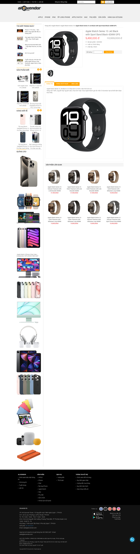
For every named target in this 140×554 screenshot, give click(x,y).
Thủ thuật (60, 480)
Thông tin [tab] (49, 84)
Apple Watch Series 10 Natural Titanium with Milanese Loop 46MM (94, 219)
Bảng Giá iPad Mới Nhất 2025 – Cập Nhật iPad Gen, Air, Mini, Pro (33, 46)
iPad (54, 17)
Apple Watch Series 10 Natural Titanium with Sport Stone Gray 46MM (113, 219)
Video (19, 2)
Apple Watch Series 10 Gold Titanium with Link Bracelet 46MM (94, 189)
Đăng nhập (64, 2)
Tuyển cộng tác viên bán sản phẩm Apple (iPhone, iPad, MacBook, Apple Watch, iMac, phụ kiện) (33, 62)
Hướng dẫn (60, 477)
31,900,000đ (54, 193)
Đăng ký (57, 2)
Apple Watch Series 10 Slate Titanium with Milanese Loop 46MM (74, 219)
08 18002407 (29, 526)
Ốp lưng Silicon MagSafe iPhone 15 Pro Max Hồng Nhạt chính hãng (23, 129)
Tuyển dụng (22, 485)
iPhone (47, 17)
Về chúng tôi (22, 482)
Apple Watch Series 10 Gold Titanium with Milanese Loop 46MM (54, 219)
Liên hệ (41, 2)
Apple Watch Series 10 (68, 26)
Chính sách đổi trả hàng (83, 477)
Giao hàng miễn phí (82, 489)
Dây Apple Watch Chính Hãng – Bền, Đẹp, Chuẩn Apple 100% (33, 39)
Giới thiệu (26, 2)
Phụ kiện (92, 17)
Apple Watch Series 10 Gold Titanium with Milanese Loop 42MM (113, 189)
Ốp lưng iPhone (64, 17)
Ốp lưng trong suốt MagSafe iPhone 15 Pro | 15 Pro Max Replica (35, 106)
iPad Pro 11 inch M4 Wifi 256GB (35, 87)
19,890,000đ (54, 223)
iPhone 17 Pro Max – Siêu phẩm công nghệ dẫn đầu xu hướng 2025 (32, 31)
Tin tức (34, 2)
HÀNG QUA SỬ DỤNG (115, 17)
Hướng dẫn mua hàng (83, 483)
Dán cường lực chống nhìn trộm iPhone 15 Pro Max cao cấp (35, 146)
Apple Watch (77, 17)
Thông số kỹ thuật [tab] (62, 84)
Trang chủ (48, 26)
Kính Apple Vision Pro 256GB (23, 87)
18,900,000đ (113, 193)
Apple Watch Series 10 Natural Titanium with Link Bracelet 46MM (54, 189)
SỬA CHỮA (102, 17)
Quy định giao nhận (82, 480)
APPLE (40, 17)
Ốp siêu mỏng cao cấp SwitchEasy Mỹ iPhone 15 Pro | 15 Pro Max (35, 129)
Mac (86, 17)
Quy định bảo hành (82, 486)
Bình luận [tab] (75, 84)
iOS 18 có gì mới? (29, 53)
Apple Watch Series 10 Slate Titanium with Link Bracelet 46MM (74, 189)
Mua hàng (109, 52)
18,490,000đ (113, 223)
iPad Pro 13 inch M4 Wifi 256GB (23, 104)
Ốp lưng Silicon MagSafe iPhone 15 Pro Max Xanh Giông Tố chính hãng (23, 147)
